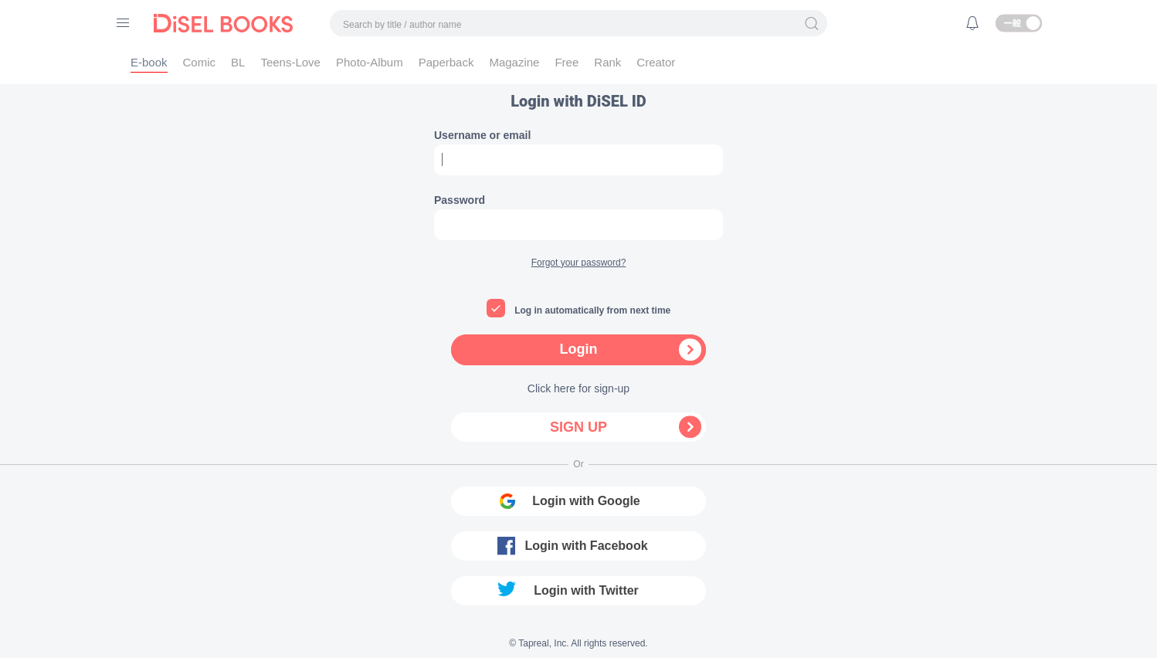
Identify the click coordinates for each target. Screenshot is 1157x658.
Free (566, 62)
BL (238, 62)
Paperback (446, 62)
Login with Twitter (586, 590)
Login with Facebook (585, 545)
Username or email (482, 135)
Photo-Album (369, 62)
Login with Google (586, 500)
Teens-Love (290, 62)
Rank (607, 62)
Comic (199, 62)
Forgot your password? (578, 262)
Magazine (514, 62)
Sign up (578, 427)
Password (459, 200)
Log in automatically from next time (592, 310)
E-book (149, 62)
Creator (655, 62)
